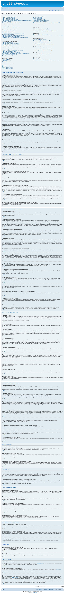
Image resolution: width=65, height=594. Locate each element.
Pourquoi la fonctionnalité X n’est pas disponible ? (42, 59)
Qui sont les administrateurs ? (38, 17)
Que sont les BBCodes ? (6, 59)
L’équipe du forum (39, 589)
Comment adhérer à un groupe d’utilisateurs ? (41, 20)
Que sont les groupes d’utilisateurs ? (39, 19)
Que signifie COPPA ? (6, 24)
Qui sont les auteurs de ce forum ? (39, 58)
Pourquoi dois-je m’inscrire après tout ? (9, 18)
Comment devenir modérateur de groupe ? (40, 21)
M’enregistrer (55, 10)
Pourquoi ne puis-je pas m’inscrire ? (8, 26)
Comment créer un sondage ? (7, 45)
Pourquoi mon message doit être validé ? (9, 54)
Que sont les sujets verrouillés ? (7, 67)
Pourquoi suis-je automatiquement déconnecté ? (10, 19)
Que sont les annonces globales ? (8, 63)
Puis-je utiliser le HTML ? (6, 60)
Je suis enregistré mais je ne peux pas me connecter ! (11, 22)
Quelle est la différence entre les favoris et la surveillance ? (43, 47)
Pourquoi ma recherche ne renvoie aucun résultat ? (42, 40)
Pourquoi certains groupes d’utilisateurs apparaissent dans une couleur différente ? (47, 22)
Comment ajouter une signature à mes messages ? (11, 44)
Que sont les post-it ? (6, 66)
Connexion (61, 10)
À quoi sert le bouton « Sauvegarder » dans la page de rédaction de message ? (16, 53)
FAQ (50, 10)
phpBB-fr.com (35, 592)
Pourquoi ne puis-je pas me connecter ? (9, 17)
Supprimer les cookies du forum (48, 589)
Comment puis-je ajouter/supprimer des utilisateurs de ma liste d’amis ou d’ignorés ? (48, 35)
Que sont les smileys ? (6, 61)
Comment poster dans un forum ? (8, 42)
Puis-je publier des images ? (7, 62)
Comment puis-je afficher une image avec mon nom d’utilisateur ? (13, 35)
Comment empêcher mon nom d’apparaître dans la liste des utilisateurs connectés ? (17, 20)
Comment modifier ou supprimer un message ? (10, 43)
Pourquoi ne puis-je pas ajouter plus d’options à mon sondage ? (13, 46)
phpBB (29, 591)
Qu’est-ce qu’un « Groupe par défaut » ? (40, 23)
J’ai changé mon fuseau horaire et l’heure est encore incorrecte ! (13, 33)
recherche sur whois (15, 577)
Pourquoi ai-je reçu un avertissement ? (9, 51)
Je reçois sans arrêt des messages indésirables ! (41, 29)
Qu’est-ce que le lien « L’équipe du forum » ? (41, 24)
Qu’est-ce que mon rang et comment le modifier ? (11, 36)
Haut (4, 80)
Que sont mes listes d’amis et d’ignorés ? (40, 34)
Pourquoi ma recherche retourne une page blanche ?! (42, 41)
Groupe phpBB (40, 563)
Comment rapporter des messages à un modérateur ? (11, 52)
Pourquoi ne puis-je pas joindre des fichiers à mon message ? (13, 50)
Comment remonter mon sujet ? (7, 55)
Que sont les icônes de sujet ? (7, 68)
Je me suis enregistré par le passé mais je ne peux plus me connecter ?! (15, 23)
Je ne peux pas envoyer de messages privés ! (41, 28)
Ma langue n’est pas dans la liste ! (8, 34)
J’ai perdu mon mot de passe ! (7, 21)
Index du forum (6, 8)
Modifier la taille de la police (62, 7)
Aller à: (36, 586)
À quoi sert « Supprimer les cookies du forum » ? (10, 27)
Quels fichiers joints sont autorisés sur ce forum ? (41, 53)
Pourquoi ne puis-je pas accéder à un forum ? (10, 49)
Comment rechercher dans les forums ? (40, 39)
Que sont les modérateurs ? (38, 18)
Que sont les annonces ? (6, 65)
